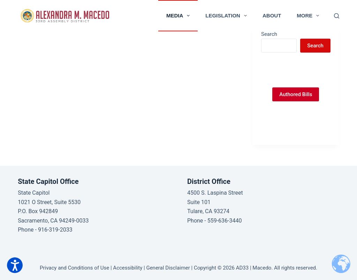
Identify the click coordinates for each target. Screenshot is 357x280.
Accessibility (127, 268)
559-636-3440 (224, 220)
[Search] (336, 15)
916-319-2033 (55, 229)
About (272, 15)
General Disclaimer (168, 268)
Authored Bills (295, 94)
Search (269, 34)
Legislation (227, 15)
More (309, 15)
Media (179, 15)
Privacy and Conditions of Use (74, 268)
